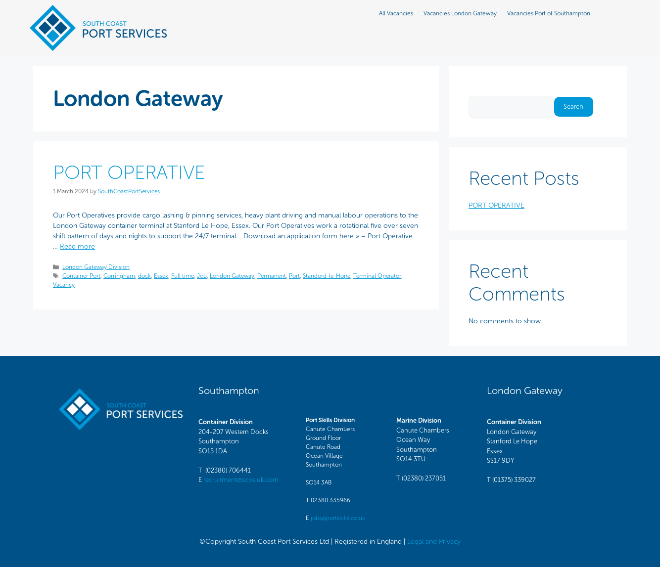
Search (479, 91)
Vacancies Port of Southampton (548, 13)
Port (294, 275)
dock (144, 275)
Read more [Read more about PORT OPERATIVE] (77, 246)
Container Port (81, 275)
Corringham (119, 275)
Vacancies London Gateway (460, 13)
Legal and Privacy (434, 541)
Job (202, 275)
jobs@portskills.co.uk (338, 518)
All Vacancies (396, 13)
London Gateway (232, 275)
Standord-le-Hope (326, 275)
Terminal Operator (377, 275)
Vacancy (64, 284)
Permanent (271, 275)
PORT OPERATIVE (129, 172)
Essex (161, 275)
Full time (182, 275)
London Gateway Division (96, 266)
